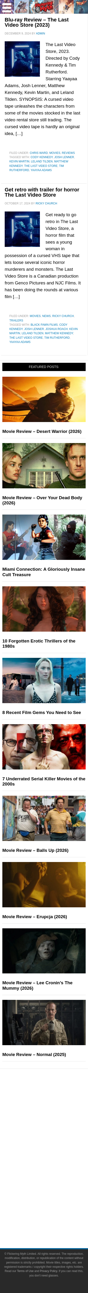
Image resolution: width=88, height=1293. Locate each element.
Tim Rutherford (57, 337)
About (53, 1200)
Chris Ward (39, 153)
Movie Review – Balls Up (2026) (35, 850)
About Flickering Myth (53, 1207)
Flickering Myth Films (53, 1192)
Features (53, 1113)
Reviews (68, 153)
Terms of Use (25, 1271)
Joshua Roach (57, 329)
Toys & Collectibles (53, 1184)
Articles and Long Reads (53, 1119)
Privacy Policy (48, 1271)
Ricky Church (63, 316)
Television (53, 1159)
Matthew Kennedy (59, 333)
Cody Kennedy (42, 157)
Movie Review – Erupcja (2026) (34, 916)
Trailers (16, 320)
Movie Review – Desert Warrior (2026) (41, 431)
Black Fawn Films (44, 324)
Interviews (53, 1128)
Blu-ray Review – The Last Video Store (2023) (37, 22)
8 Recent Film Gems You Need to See (41, 712)
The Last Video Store (40, 166)
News (46, 316)
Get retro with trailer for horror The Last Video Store (42, 192)
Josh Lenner (64, 157)
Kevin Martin (19, 161)
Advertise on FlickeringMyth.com (53, 1215)
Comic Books (53, 1167)
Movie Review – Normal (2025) (34, 1054)
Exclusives (53, 1136)
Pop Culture (53, 1144)
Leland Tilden (42, 161)
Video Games (53, 1176)
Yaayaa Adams (41, 170)
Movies (54, 153)
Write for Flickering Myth (53, 1224)
